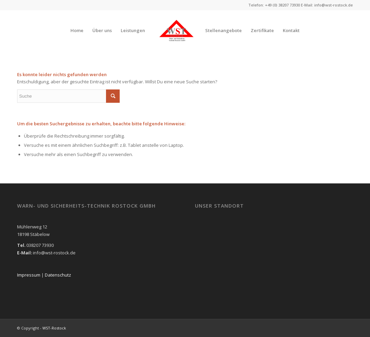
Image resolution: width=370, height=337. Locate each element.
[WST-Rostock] (176, 30)
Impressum (29, 275)
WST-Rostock (54, 328)
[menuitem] (77, 30)
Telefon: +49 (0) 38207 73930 (274, 5)
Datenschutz (58, 275)
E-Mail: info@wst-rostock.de (327, 5)
